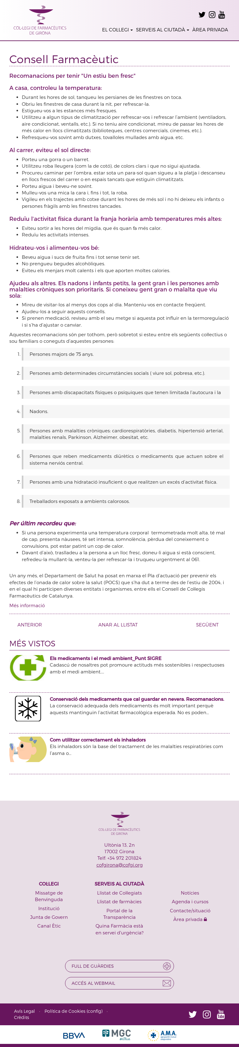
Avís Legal (24, 1011)
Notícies (190, 893)
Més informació (27, 605)
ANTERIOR (27, 624)
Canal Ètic (49, 925)
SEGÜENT (209, 624)
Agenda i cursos (190, 901)
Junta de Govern (49, 917)
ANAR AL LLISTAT (118, 624)
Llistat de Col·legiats (119, 893)
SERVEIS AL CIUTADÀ (162, 29)
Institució (48, 908)
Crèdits (21, 1017)
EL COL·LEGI (117, 29)
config (94, 1011)
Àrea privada (190, 919)
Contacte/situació (190, 910)
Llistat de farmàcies (119, 901)
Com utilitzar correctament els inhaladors (98, 739)
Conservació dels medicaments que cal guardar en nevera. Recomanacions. (137, 699)
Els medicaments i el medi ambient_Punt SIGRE (106, 658)
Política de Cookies (65, 1011)
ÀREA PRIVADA (210, 29)
